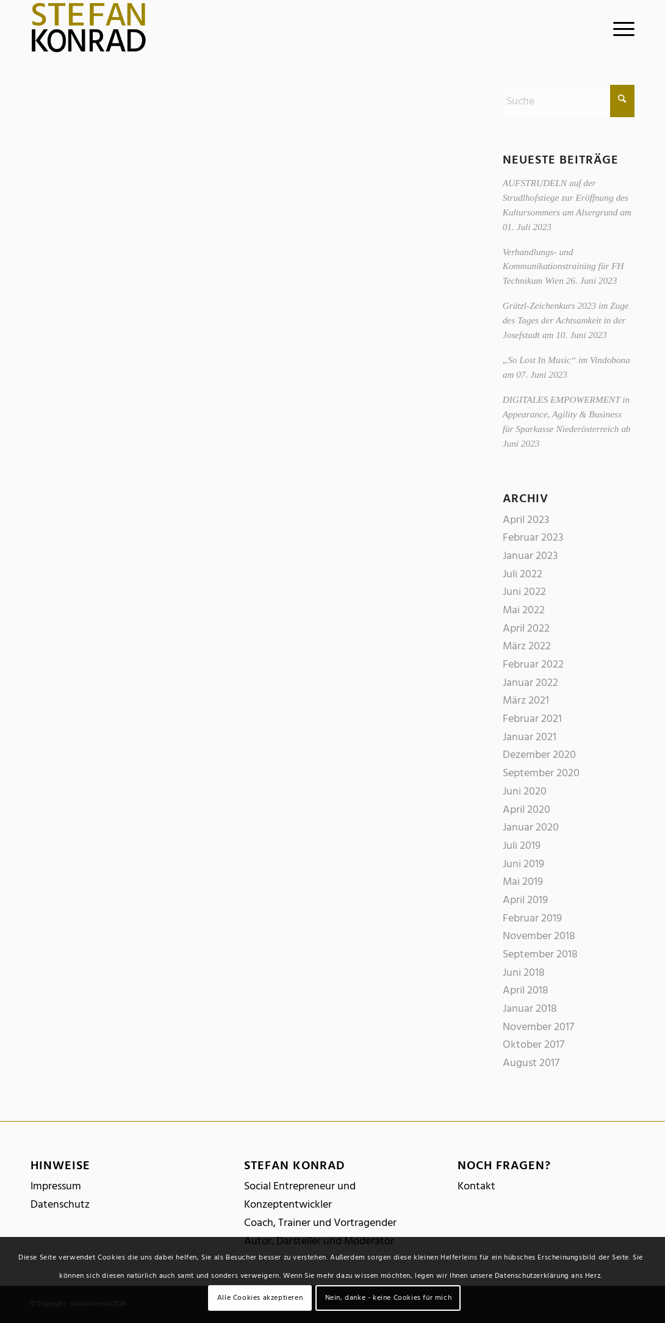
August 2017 (531, 1063)
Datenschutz (60, 1204)
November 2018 (539, 936)
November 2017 (538, 1027)
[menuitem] (619, 27)
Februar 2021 (532, 718)
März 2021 (526, 700)
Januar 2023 (530, 555)
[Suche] (568, 101)
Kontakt (476, 1186)
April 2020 (526, 809)
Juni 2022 (524, 591)
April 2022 (526, 628)
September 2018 (540, 954)
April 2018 (525, 990)
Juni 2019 (523, 864)
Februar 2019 (532, 918)
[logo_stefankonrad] (89, 27)
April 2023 (526, 519)
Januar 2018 (530, 1008)
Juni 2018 (524, 972)
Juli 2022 (522, 574)
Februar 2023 (533, 537)
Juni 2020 (525, 791)
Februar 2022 (533, 664)
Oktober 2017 (533, 1044)
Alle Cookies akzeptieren (260, 1297)
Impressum (56, 1186)
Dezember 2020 (539, 754)
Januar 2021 (529, 737)
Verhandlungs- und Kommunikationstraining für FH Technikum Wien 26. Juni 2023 (563, 266)
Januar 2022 (530, 682)
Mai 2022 (524, 610)
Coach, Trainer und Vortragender (320, 1222)
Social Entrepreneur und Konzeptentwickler (300, 1195)
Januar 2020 (531, 827)
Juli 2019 (522, 845)
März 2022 (527, 646)
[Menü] (619, 27)
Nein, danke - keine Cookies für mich (388, 1297)
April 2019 (525, 900)
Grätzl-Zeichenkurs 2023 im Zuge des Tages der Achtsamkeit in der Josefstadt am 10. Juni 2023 (566, 320)
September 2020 (541, 773)
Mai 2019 (523, 881)
